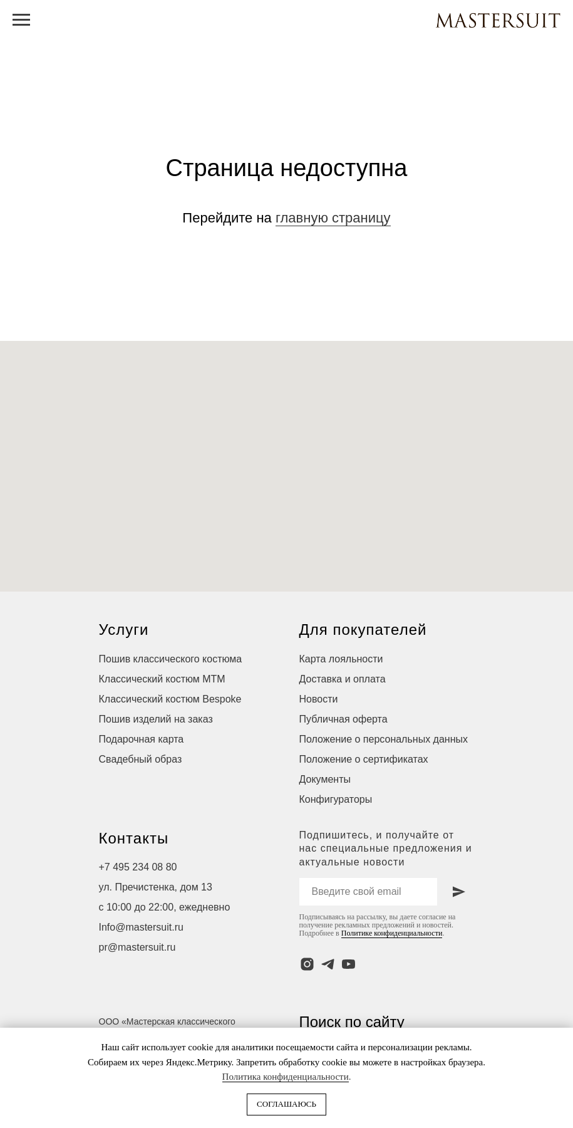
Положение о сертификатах (363, 759)
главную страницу (333, 218)
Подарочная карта (141, 739)
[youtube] (348, 964)
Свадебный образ (140, 759)
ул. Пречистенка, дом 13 (155, 887)
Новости (318, 699)
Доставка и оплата (342, 679)
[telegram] (328, 964)
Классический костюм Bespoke (170, 699)
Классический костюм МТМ (162, 679)
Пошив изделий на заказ (156, 719)
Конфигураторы (336, 799)
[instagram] (307, 964)
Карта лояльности (341, 659)
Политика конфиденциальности (285, 1077)
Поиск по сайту (352, 1021)
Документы (325, 779)
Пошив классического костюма (170, 659)
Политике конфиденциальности (392, 933)
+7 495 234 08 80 (138, 867)
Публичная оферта (343, 719)
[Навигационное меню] (21, 20)
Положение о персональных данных (383, 739)
